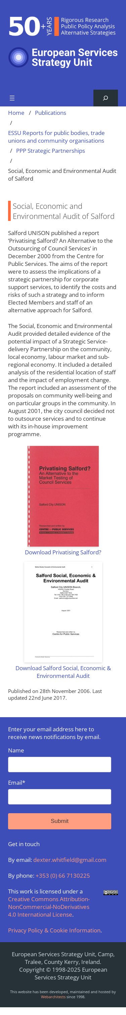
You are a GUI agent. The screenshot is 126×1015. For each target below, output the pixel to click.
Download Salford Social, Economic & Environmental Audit (63, 672)
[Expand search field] (105, 98)
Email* (59, 791)
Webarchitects (53, 996)
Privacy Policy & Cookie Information (54, 930)
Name (59, 759)
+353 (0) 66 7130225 (63, 875)
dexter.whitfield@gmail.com (70, 860)
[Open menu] (12, 98)
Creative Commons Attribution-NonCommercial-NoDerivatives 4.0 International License (49, 906)
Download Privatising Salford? (63, 552)
